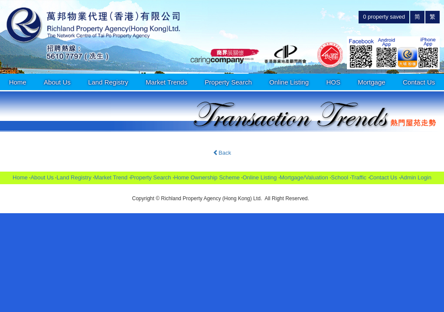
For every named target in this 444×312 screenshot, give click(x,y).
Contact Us (419, 82)
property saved (384, 16)
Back (222, 153)
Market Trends (166, 82)
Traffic (358, 177)
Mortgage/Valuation (304, 177)
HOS (333, 82)
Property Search (228, 82)
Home (17, 82)
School (339, 177)
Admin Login (415, 177)
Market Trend (110, 177)
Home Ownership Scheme (207, 177)
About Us (57, 82)
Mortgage (371, 82)
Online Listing (289, 82)
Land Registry (108, 82)
